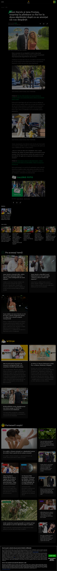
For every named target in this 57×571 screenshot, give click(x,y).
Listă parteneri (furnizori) (6, 569)
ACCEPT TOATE (52, 555)
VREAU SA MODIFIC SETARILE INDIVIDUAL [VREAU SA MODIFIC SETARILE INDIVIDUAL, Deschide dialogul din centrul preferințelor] (52, 559)
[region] (28, 558)
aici (14, 557)
